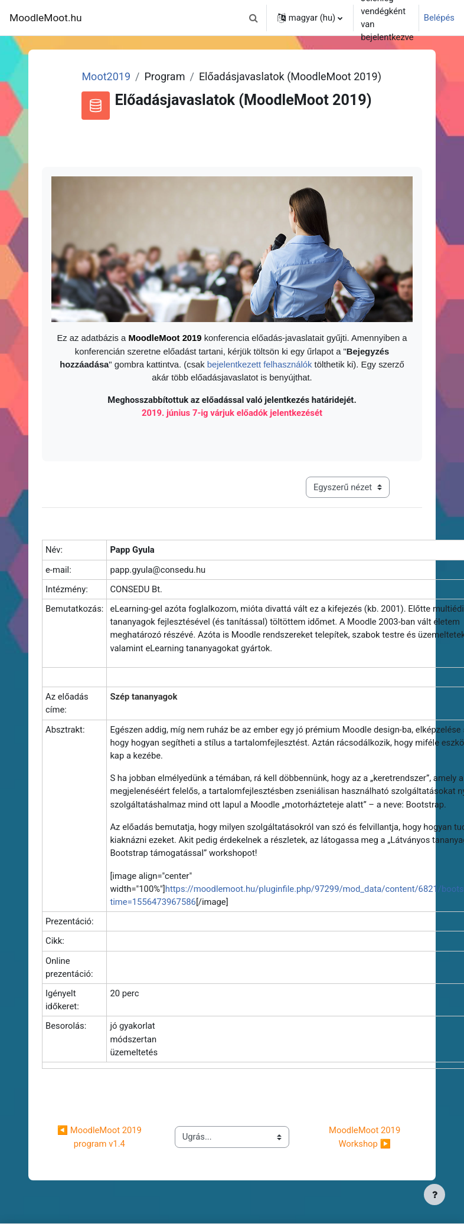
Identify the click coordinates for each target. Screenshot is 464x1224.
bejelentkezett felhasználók (261, 364)
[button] (254, 17)
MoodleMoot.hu (45, 18)
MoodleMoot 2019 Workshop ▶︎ (366, 1136)
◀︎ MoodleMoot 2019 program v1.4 (100, 1136)
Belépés (439, 17)
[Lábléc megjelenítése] (434, 1194)
